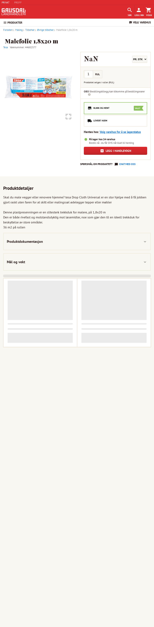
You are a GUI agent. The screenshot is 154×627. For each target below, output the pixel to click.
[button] (38, 87)
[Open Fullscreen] (68, 116)
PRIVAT (5, 2)
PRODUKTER (12, 22)
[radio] (115, 108)
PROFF (18, 2)
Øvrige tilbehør (44, 30)
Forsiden (8, 30)
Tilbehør (28, 30)
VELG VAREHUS (140, 22)
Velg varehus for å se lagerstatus (120, 132)
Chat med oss (127, 164)
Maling (18, 30)
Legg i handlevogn (115, 151)
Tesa (5, 47)
